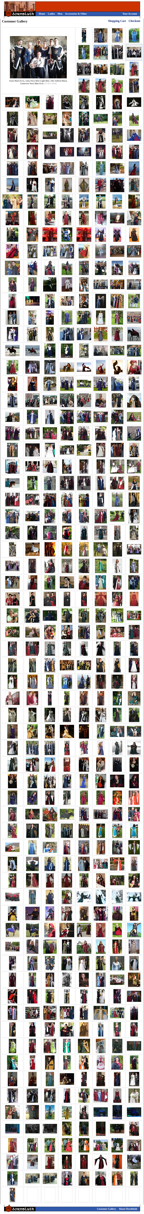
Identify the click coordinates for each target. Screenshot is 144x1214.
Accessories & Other (76, 13)
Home (42, 13)
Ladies (51, 13)
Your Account (130, 13)
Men (60, 13)
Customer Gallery (106, 1209)
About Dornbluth (128, 1209)
